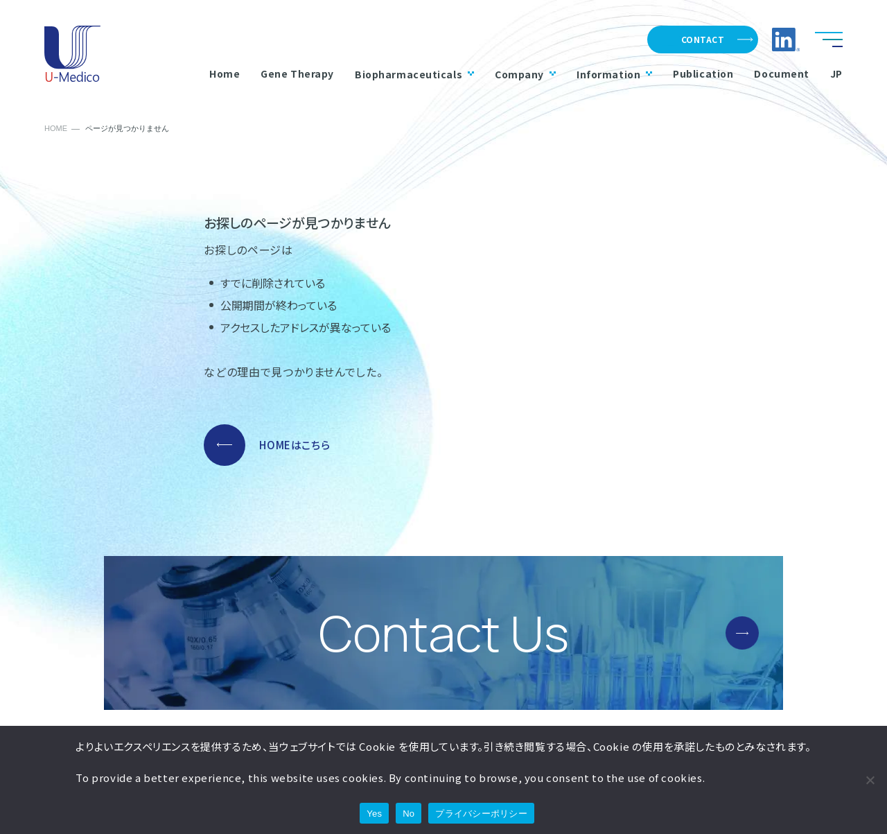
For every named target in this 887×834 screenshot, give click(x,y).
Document (781, 73)
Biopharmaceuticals (414, 74)
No (408, 813)
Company (525, 74)
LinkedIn (786, 39)
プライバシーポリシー (481, 813)
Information (614, 74)
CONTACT (702, 39)
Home (224, 73)
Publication (703, 73)
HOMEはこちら (294, 444)
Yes (374, 813)
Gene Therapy (297, 73)
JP (836, 73)
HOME (55, 128)
